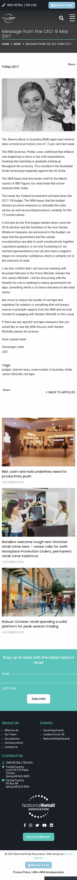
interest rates (21, 369)
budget (6, 369)
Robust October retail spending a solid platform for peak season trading (34, 624)
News (17, 44)
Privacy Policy (21, 872)
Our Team (10, 734)
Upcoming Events (53, 730)
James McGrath (12, 374)
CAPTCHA (8, 688)
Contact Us (11, 747)
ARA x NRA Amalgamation (48, 872)
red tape (29, 374)
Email (5, 673)
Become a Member (38, 836)
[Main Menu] (72, 18)
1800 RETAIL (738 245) (19, 762)
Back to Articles (60, 392)
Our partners (12, 738)
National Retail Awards (56, 738)
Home (5, 44)
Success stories (14, 742)
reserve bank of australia (47, 369)
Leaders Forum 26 (54, 734)
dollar (68, 369)
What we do (11, 730)
